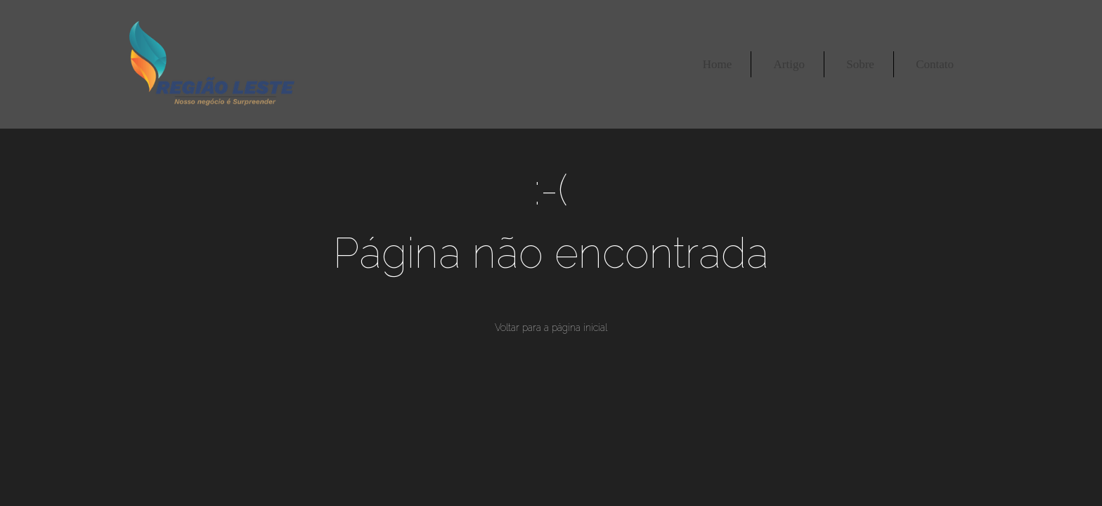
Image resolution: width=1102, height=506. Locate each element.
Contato (935, 64)
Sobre (860, 64)
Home (717, 64)
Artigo (789, 64)
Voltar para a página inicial (551, 327)
